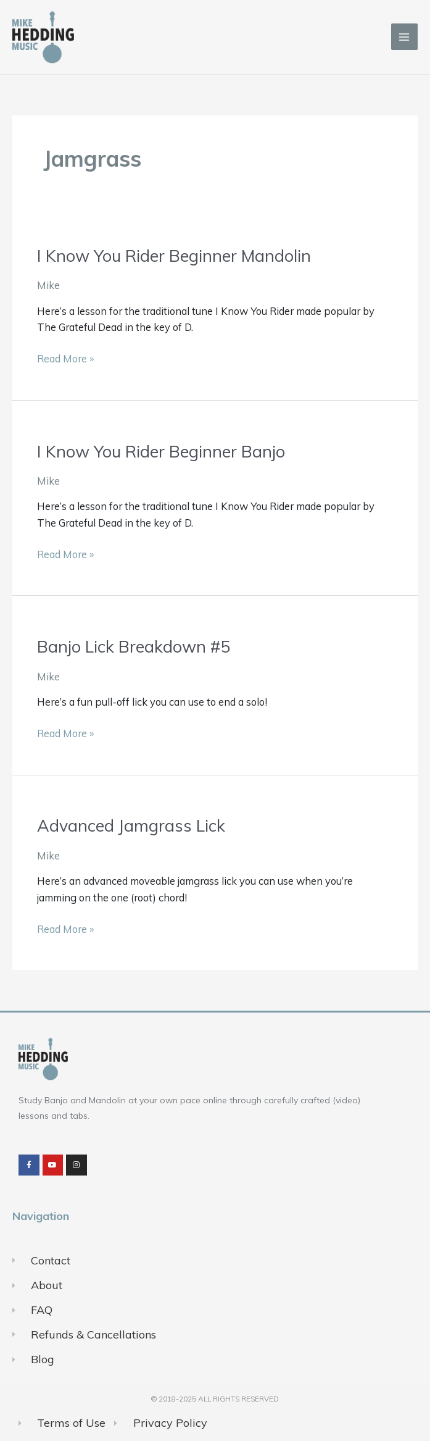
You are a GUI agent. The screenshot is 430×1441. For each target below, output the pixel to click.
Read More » (65, 358)
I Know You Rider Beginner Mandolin (174, 255)
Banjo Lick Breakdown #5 (133, 646)
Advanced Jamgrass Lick (131, 825)
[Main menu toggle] (404, 36)
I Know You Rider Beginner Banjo (161, 451)
